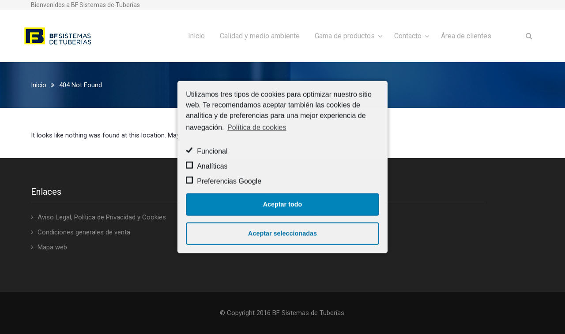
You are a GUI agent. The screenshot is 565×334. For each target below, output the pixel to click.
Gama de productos (345, 36)
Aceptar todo (282, 204)
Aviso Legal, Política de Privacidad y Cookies (102, 217)
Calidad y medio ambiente (260, 36)
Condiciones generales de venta (84, 232)
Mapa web (52, 247)
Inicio (196, 36)
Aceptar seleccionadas (282, 233)
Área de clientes (466, 36)
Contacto (408, 36)
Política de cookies (256, 127)
